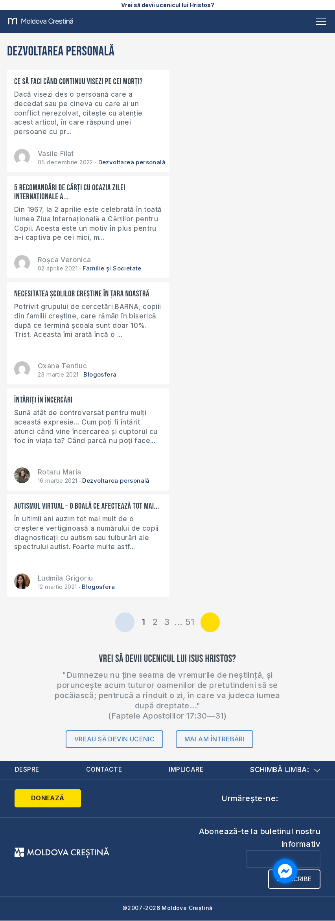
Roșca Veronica (64, 260)
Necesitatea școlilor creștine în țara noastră (81, 293)
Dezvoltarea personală (132, 162)
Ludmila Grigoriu (65, 578)
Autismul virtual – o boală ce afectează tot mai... (78, 511)
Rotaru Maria (59, 472)
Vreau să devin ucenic (114, 739)
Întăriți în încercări (43, 399)
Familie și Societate (112, 268)
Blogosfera (99, 374)
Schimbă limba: (285, 770)
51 (190, 622)
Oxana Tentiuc (62, 366)
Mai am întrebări (214, 739)
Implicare (186, 770)
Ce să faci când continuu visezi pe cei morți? (78, 81)
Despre (27, 770)
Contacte (104, 770)
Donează (46, 798)
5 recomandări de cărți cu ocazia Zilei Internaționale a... (69, 192)
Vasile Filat (56, 154)
